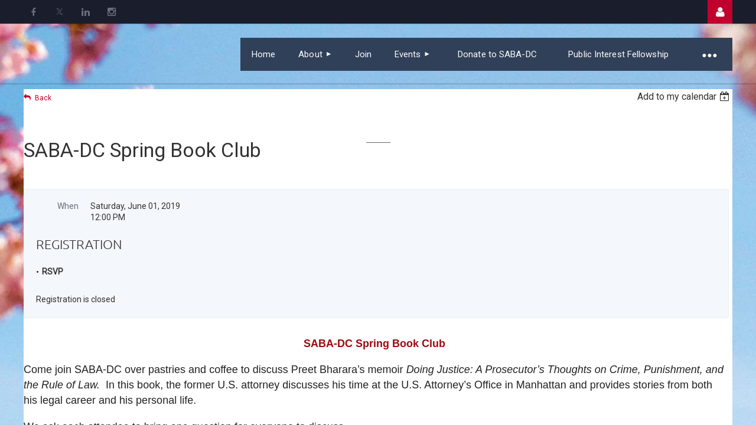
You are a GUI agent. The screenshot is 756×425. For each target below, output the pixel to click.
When (68, 206)
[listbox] (684, 96)
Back (43, 98)
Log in (720, 12)
